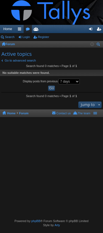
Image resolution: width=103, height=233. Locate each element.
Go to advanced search (20, 60)
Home (7, 29)
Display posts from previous (51, 81)
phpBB (35, 221)
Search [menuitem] (99, 45)
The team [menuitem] (84, 113)
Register (43, 37)
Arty (57, 225)
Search (10, 37)
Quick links (21, 30)
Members (37, 30)
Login (26, 37)
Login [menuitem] (92, 30)
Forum (10, 44)
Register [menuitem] (100, 30)
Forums (29, 30)
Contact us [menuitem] (63, 113)
